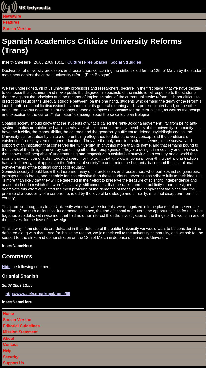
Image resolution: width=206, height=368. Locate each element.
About (8, 338)
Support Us (13, 363)
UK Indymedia (34, 7)
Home (8, 313)
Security (10, 357)
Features (11, 22)
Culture (74, 62)
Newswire (12, 16)
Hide (6, 267)
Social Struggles (125, 62)
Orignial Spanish (20, 275)
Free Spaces (95, 62)
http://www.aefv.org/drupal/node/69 (37, 294)
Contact (10, 344)
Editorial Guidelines (21, 326)
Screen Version (17, 29)
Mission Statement (20, 332)
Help (7, 351)
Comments (17, 256)
